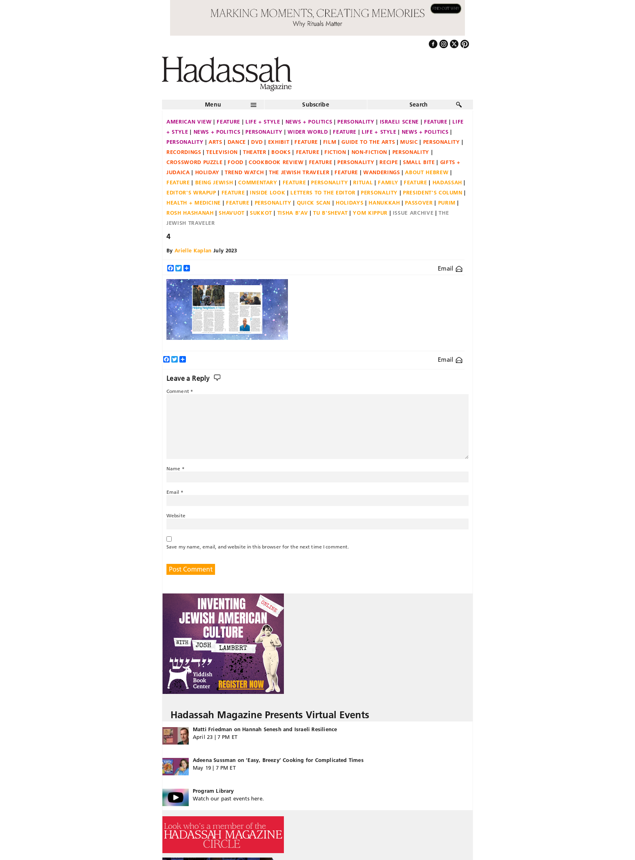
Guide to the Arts (368, 142)
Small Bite (419, 162)
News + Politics (309, 121)
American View (188, 121)
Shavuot (232, 212)
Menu (213, 104)
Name (175, 468)
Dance (237, 142)
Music (409, 142)
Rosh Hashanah (189, 212)
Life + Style (262, 121)
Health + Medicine (193, 202)
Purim (447, 202)
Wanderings (381, 172)
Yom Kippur (370, 212)
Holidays (349, 202)
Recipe (388, 162)
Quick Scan (314, 202)
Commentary (257, 182)
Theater (254, 152)
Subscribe (315, 104)
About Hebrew (426, 172)
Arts (215, 142)
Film (330, 142)
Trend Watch (244, 172)
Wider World (308, 131)
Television (222, 152)
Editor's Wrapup (191, 192)
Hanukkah (384, 202)
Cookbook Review (276, 162)
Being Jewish (214, 182)
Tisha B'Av (292, 212)
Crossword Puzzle (194, 162)
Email (450, 268)
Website (175, 515)
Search (418, 104)
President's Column (432, 192)
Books (280, 152)
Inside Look (267, 192)
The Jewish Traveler (299, 172)
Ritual (363, 182)
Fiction (335, 152)
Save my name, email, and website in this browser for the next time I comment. (257, 547)
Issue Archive (413, 212)
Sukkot (261, 212)
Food (235, 162)
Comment (179, 391)
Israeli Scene (399, 121)
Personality (355, 121)
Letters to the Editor (323, 192)
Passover (419, 202)
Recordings (183, 152)
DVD (257, 142)
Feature (228, 121)
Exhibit (279, 142)
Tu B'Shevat (330, 212)
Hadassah (447, 182)
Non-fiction (369, 152)
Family (388, 182)
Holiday (207, 172)
